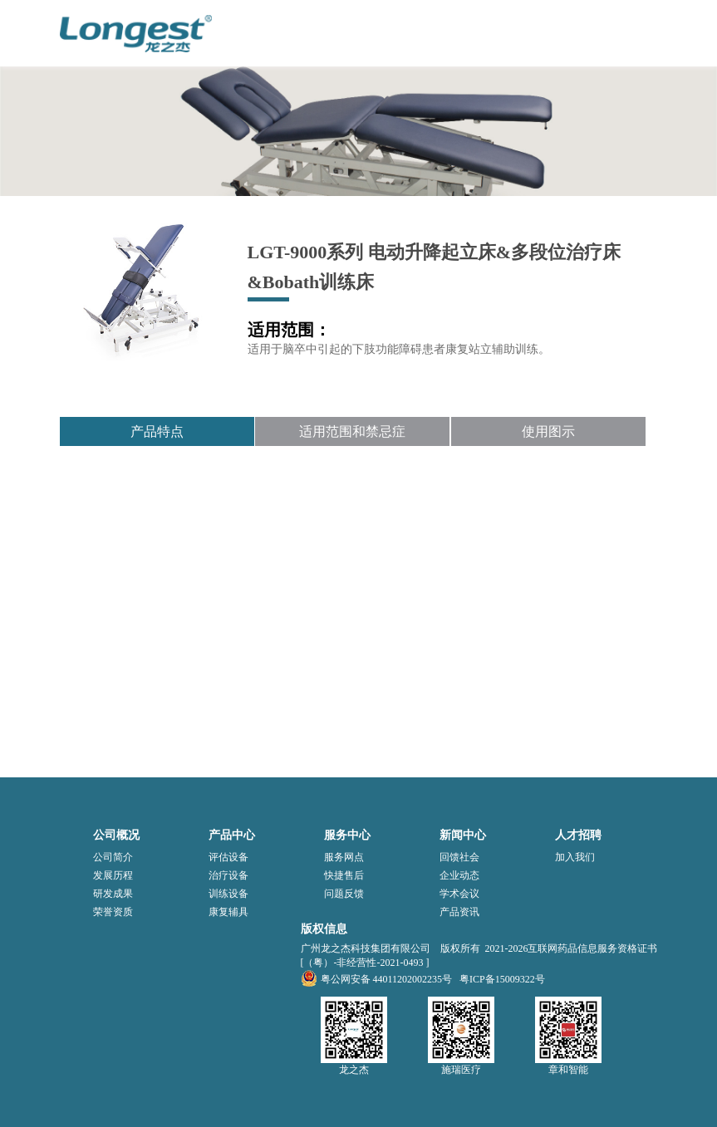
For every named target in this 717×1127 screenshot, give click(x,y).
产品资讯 (459, 912)
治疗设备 (228, 875)
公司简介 (113, 857)
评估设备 (228, 857)
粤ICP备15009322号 (502, 979)
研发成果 (113, 893)
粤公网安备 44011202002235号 (377, 979)
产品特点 (157, 431)
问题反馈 (344, 893)
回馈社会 (459, 857)
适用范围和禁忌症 (352, 431)
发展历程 (113, 875)
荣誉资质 (113, 912)
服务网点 (344, 857)
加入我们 (575, 857)
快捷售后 (344, 875)
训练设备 (228, 893)
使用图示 (548, 431)
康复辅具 (228, 912)
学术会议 (459, 893)
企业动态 (459, 875)
